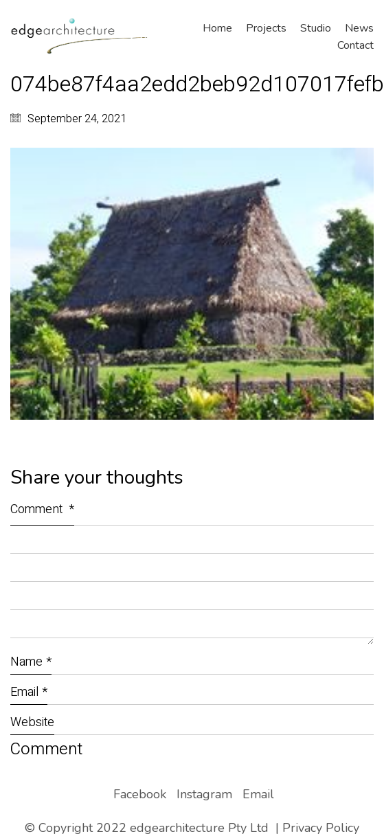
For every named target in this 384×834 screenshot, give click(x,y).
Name (31, 662)
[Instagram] (204, 794)
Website (32, 722)
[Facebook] (139, 794)
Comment (42, 509)
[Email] (258, 794)
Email (28, 692)
